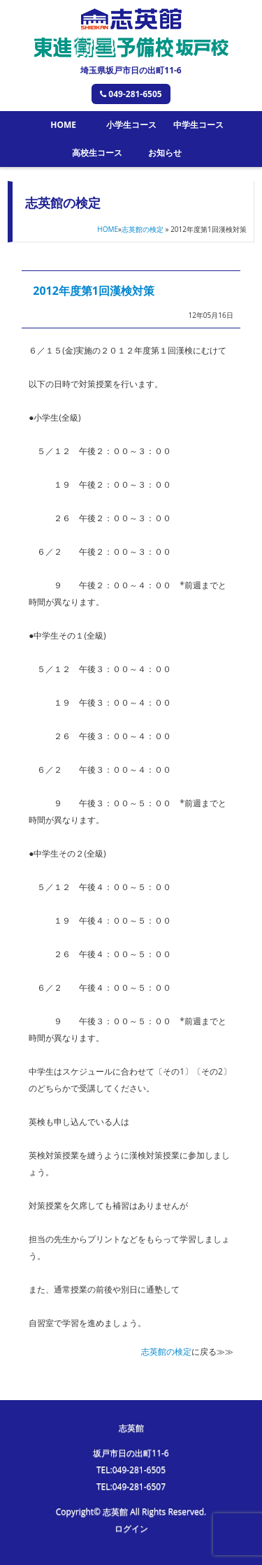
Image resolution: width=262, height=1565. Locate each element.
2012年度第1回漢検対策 (93, 290)
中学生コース (198, 125)
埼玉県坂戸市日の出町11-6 (130, 70)
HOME (63, 125)
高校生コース (97, 153)
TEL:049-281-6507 (131, 1486)
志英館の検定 (142, 229)
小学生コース (131, 125)
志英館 (131, 1428)
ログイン (131, 1528)
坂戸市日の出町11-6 (130, 1453)
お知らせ (165, 153)
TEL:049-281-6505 (131, 1470)
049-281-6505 (130, 94)
